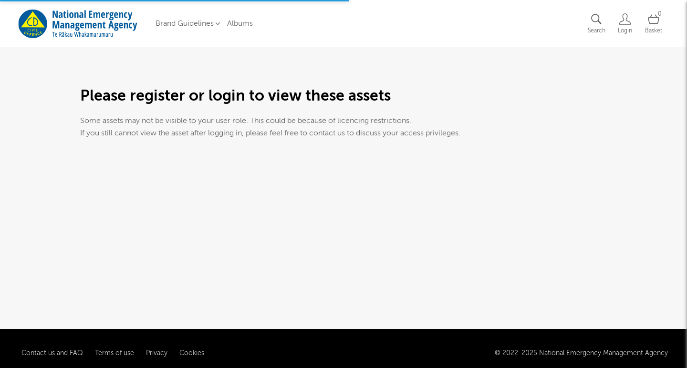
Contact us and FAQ (52, 352)
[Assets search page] (596, 23)
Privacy (156, 352)
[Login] (625, 23)
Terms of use (114, 352)
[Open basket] (653, 23)
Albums (240, 23)
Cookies (191, 352)
